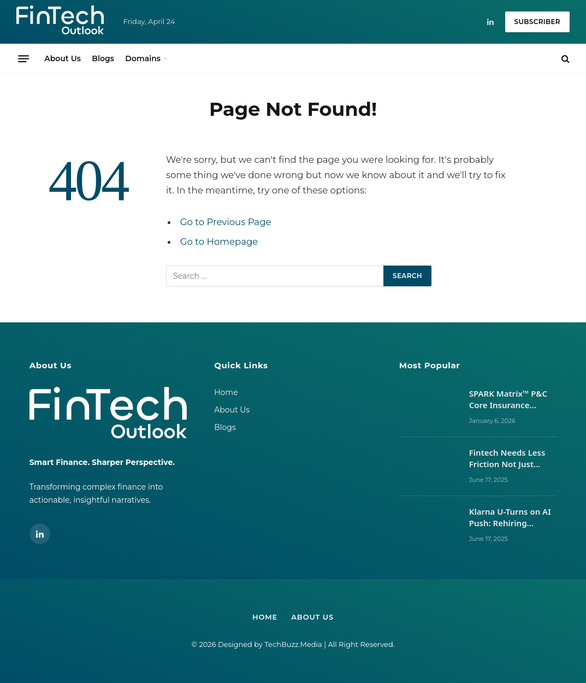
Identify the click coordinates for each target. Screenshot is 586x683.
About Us (62, 58)
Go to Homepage (219, 241)
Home (226, 392)
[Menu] (23, 58)
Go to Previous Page (225, 221)
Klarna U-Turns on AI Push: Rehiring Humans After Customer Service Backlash (510, 517)
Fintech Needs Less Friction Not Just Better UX (507, 458)
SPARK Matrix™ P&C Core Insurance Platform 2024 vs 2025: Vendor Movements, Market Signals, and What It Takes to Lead (509, 399)
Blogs (103, 58)
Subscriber (537, 21)
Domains (143, 58)
